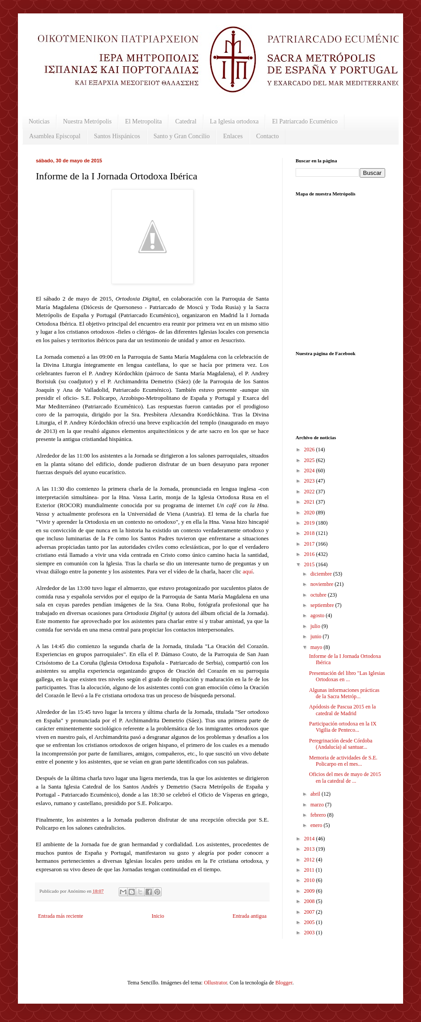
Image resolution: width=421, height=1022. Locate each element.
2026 (310, 449)
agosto (318, 615)
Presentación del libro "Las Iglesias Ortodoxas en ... (347, 676)
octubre (319, 595)
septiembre (322, 605)
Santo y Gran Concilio (182, 136)
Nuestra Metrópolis (87, 121)
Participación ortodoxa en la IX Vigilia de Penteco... (343, 727)
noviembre (322, 584)
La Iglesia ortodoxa (234, 121)
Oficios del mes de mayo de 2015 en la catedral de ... (345, 777)
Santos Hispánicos (117, 136)
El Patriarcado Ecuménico (304, 121)
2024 (310, 470)
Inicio (157, 916)
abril (316, 794)
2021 (310, 502)
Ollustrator (215, 983)
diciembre (321, 574)
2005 (310, 922)
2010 (310, 880)
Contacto (267, 136)
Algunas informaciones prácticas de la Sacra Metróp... (344, 693)
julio (316, 626)
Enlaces (233, 136)
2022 (310, 491)
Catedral (185, 121)
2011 (310, 870)
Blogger (283, 983)
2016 (310, 554)
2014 (310, 838)
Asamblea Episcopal (55, 136)
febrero (318, 815)
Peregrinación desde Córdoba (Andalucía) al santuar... (340, 744)
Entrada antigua (249, 916)
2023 (310, 481)
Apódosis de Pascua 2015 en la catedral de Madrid (342, 710)
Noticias (39, 121)
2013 (310, 849)
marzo (317, 804)
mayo (317, 647)
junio (316, 636)
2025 (310, 460)
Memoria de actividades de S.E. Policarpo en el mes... (343, 761)
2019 (310, 523)
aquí (248, 571)
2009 (310, 891)
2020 (310, 512)
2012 (310, 860)
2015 (310, 564)
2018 (310, 533)
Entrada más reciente (60, 916)
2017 (310, 544)
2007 (310, 912)
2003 (310, 932)
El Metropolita (143, 121)
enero (317, 825)
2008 (310, 901)
